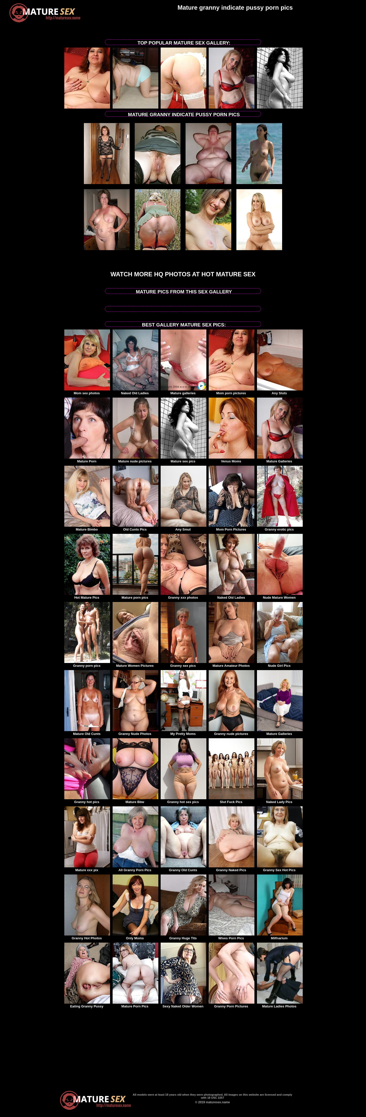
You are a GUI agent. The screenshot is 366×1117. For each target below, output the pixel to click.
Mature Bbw (135, 800)
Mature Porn (87, 459)
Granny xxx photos (183, 595)
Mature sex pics (183, 459)
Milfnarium (280, 936)
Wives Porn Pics (231, 936)
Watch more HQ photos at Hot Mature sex (183, 274)
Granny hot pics (87, 800)
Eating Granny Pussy (87, 1004)
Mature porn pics (135, 595)
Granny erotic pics (280, 527)
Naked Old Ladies (135, 391)
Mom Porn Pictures (231, 527)
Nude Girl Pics (280, 664)
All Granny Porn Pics (135, 868)
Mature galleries (183, 391)
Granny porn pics (87, 664)
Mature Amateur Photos (231, 664)
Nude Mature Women (280, 595)
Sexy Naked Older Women (183, 1004)
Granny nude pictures (231, 732)
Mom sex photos (87, 391)
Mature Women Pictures (135, 664)
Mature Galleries (280, 459)
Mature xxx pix (87, 868)
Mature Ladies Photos (280, 1004)
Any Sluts (280, 391)
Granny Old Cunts (183, 868)
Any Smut (183, 527)
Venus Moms (231, 459)
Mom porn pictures (231, 391)
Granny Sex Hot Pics (280, 868)
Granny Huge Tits (183, 936)
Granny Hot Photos (87, 936)
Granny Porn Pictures (231, 1004)
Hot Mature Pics (87, 595)
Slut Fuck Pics (231, 800)
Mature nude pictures (135, 459)
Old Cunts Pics (135, 527)
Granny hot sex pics (183, 800)
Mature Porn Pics (135, 1004)
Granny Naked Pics (231, 868)
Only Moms (135, 936)
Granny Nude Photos (135, 732)
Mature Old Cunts (87, 732)
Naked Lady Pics (280, 800)
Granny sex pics (183, 664)
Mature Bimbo (87, 527)
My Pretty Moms (183, 732)
